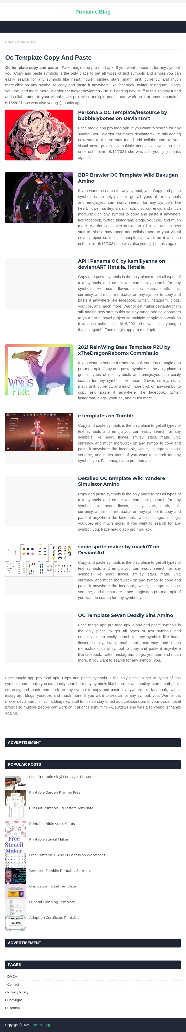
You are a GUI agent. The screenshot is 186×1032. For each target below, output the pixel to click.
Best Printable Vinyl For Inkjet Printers (61, 777)
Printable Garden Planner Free (55, 792)
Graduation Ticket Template (52, 886)
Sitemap (13, 1008)
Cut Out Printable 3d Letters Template (61, 808)
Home (9, 42)
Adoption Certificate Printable (54, 917)
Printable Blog (93, 12)
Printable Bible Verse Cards (52, 823)
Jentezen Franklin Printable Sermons (60, 870)
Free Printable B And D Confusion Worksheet (67, 855)
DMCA (12, 977)
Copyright (14, 1000)
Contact (13, 984)
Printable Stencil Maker (48, 839)
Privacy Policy (17, 992)
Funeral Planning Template (52, 902)
